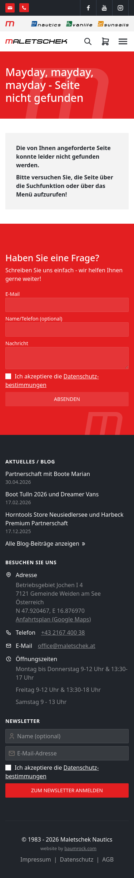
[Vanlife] (79, 23)
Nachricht (16, 343)
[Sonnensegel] (113, 23)
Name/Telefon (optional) (33, 318)
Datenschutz (77, 859)
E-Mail (12, 294)
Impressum (35, 859)
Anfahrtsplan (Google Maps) (53, 619)
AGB (108, 859)
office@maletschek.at (66, 646)
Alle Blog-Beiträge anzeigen (45, 544)
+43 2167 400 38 (63, 632)
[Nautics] (46, 23)
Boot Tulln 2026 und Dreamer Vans (52, 494)
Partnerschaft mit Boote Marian (47, 474)
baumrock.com (80, 848)
